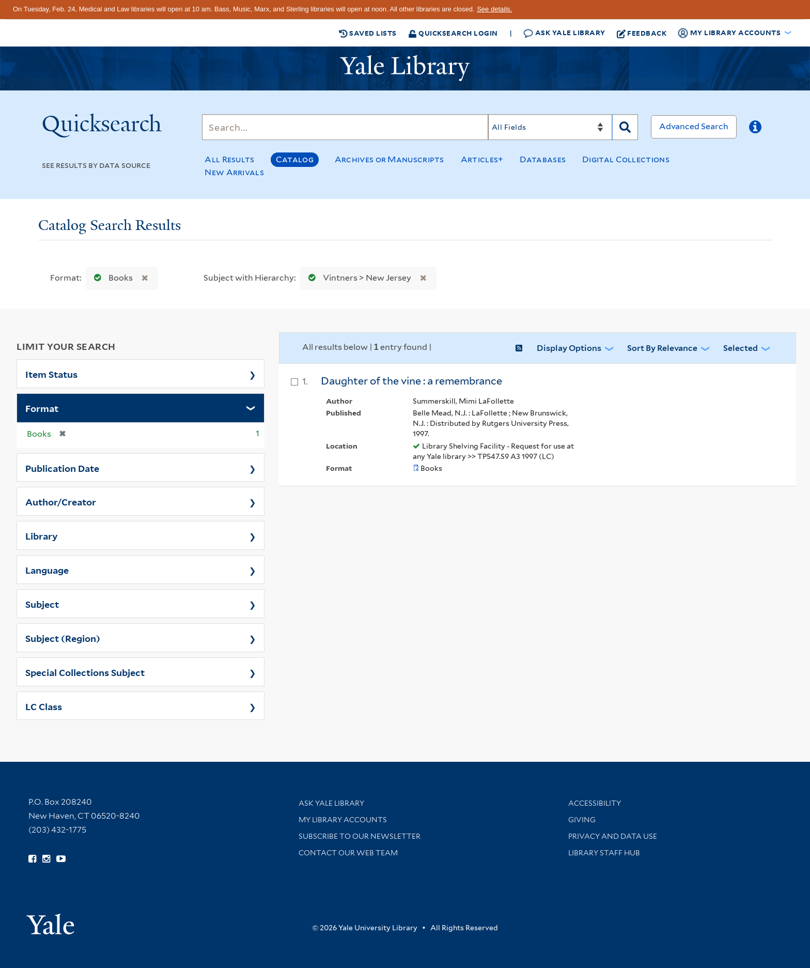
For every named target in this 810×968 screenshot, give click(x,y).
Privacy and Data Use (612, 836)
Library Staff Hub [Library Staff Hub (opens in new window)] (604, 853)
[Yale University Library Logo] (405, 68)
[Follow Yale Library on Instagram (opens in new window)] (46, 859)
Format (41, 408)
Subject (42, 603)
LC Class (43, 706)
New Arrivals (234, 172)
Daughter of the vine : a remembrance (411, 381)
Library (41, 535)
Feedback (642, 33)
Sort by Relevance (662, 348)
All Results (229, 159)
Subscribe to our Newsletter (359, 836)
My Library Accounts (343, 820)
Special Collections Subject (85, 672)
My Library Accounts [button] (730, 33)
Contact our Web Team (348, 853)
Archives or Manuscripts (389, 159)
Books (111, 278)
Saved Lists (368, 33)
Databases (543, 159)
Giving (582, 820)
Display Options (569, 348)
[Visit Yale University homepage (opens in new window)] (50, 920)
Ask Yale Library (564, 32)
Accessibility (594, 803)
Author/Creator (60, 501)
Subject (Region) (62, 638)
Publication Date (62, 468)
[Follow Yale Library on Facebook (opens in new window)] (32, 859)
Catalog (295, 159)
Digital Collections (625, 159)
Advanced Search (693, 126)
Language (47, 569)
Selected (740, 348)
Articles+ (482, 159)
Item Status (51, 373)
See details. (494, 9)
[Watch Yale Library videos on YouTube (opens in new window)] (61, 859)
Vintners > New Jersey (357, 278)
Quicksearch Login (453, 33)
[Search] (345, 127)
